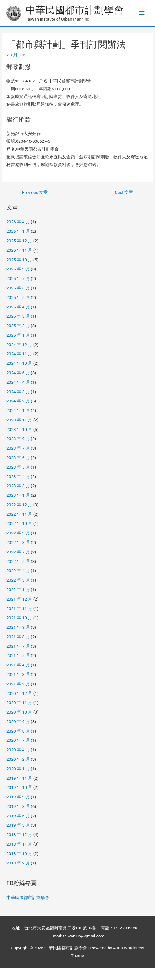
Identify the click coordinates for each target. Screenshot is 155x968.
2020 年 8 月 (18, 731)
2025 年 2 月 (18, 325)
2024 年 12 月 (19, 344)
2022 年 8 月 (18, 542)
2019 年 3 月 (18, 825)
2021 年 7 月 (18, 646)
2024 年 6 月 (18, 372)
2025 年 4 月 (18, 306)
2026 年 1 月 (18, 231)
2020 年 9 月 (18, 721)
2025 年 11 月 (19, 250)
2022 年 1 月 (18, 589)
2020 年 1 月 (18, 768)
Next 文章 (126, 192)
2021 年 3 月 (18, 674)
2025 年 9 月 (18, 268)
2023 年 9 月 (18, 438)
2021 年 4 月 (18, 664)
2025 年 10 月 (19, 259)
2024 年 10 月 (19, 363)
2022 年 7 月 (18, 551)
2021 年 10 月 (19, 617)
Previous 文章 (32, 192)
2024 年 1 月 (18, 410)
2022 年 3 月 (18, 580)
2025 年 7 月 (18, 278)
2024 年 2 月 (18, 400)
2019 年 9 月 (18, 796)
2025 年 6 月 (18, 287)
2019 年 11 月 (19, 778)
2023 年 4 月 (18, 476)
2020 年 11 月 (19, 702)
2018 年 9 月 (18, 863)
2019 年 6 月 (18, 815)
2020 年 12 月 (19, 693)
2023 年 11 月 (19, 419)
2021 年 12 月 (19, 599)
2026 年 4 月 (18, 221)
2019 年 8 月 (18, 806)
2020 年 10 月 (19, 712)
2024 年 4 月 (18, 382)
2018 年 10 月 (19, 853)
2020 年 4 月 (18, 749)
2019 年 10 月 (19, 787)
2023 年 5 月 (18, 467)
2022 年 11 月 (19, 514)
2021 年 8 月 (18, 636)
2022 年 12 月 (19, 504)
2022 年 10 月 (19, 523)
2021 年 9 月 (18, 627)
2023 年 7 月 (18, 448)
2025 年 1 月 (18, 335)
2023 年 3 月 (18, 485)
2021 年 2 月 (18, 683)
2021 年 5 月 (18, 655)
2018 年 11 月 (19, 844)
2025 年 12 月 (19, 240)
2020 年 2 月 (18, 759)
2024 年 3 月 (18, 391)
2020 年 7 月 (18, 740)
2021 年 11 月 (19, 608)
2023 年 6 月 (18, 457)
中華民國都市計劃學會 (75, 10)
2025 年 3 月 (18, 316)
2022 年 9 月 (18, 532)
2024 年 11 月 (19, 353)
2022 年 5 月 (18, 561)
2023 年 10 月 (19, 429)
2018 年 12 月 (19, 834)
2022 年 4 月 (18, 570)
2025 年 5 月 (18, 297)
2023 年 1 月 (18, 495)
